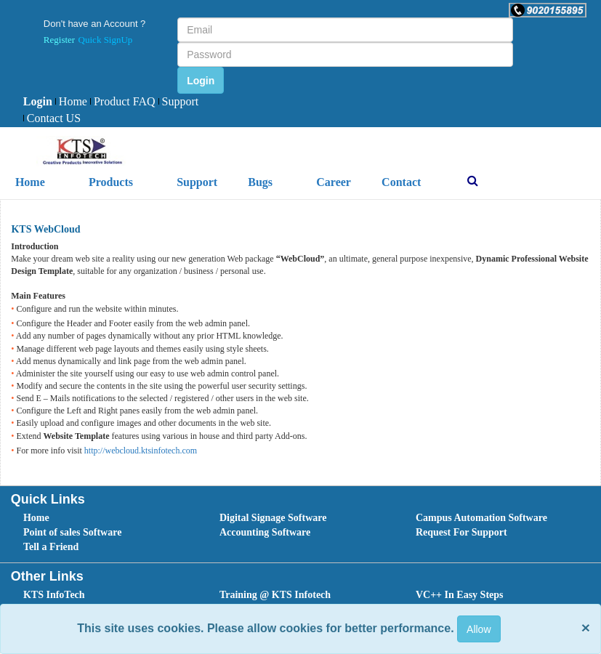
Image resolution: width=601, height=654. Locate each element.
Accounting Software (264, 532)
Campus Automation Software (481, 517)
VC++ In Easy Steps (460, 594)
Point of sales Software (72, 532)
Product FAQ (123, 101)
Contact (401, 182)
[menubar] (120, 110)
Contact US (52, 118)
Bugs (260, 182)
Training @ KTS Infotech (275, 594)
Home (71, 101)
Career (333, 182)
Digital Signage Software (273, 517)
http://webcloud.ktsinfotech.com (140, 450)
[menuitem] (38, 102)
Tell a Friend (51, 546)
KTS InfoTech (54, 594)
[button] (547, 10)
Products (111, 182)
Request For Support (461, 532)
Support (178, 101)
